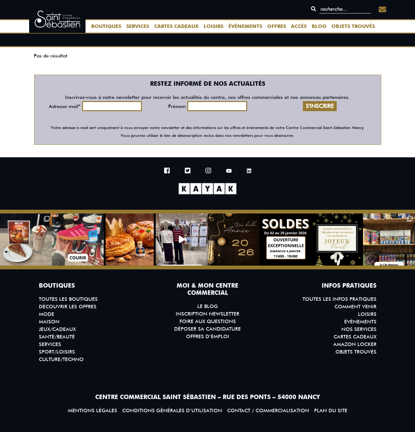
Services (137, 26)
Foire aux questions (207, 321)
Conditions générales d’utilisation (172, 410)
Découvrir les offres (67, 307)
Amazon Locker (354, 344)
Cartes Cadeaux (176, 26)
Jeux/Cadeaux (57, 329)
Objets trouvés (353, 26)
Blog (319, 26)
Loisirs (213, 26)
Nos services (358, 329)
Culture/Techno (61, 359)
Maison (49, 322)
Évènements (245, 26)
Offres (276, 26)
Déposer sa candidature (207, 329)
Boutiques (106, 26)
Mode (46, 314)
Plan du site (330, 410)
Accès (299, 26)
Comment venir (355, 307)
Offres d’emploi (207, 336)
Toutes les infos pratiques (339, 299)
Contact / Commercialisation (268, 410)
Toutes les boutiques (68, 299)
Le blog (207, 306)
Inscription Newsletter (207, 314)
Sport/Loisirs (57, 352)
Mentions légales (92, 410)
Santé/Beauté (57, 337)
